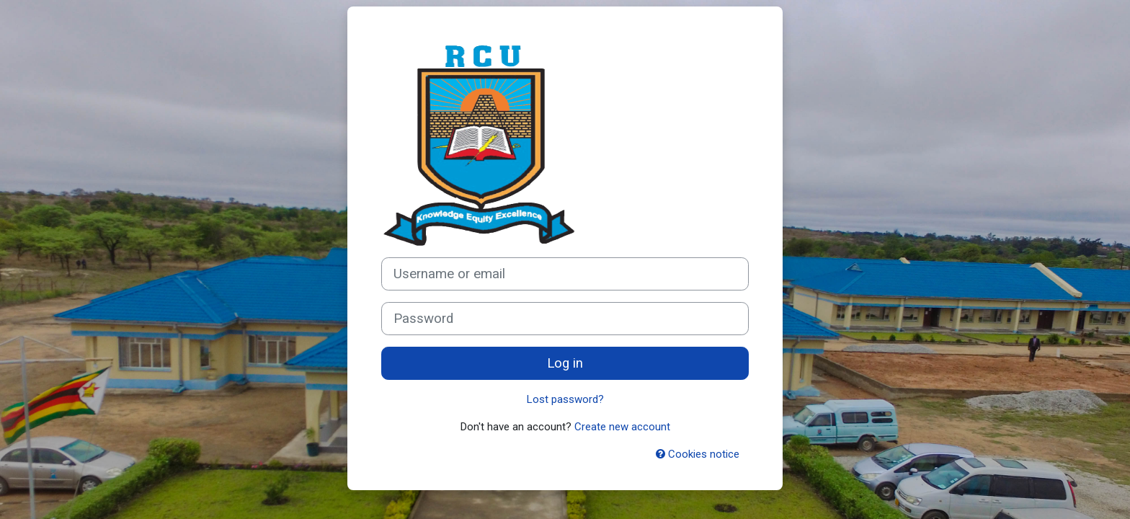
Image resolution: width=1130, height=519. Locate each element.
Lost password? (565, 399)
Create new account (622, 426)
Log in (565, 363)
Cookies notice (697, 454)
